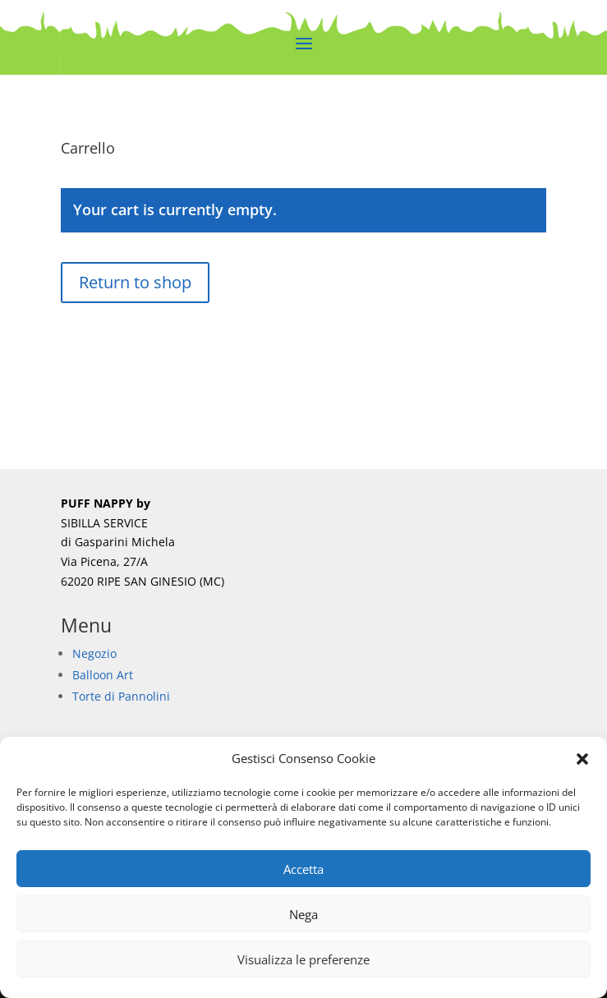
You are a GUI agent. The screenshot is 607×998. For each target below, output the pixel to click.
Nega (303, 914)
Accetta (303, 869)
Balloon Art (102, 675)
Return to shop (135, 282)
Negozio (94, 653)
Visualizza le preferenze (303, 959)
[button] (582, 759)
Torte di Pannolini (121, 696)
